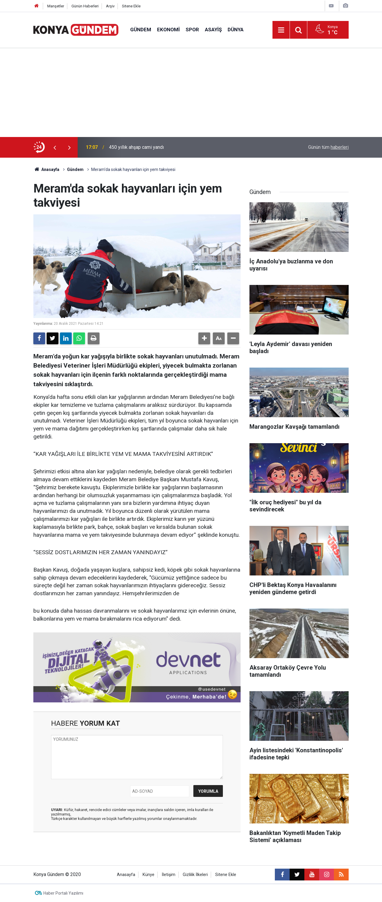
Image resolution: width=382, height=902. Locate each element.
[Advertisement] (191, 92)
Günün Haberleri (85, 6)
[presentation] (54, 147)
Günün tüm (328, 147)
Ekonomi (168, 29)
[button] (204, 338)
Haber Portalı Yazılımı (63, 893)
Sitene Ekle (131, 6)
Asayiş (213, 29)
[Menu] (281, 30)
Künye (148, 874)
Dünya (236, 29)
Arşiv (110, 6)
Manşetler (55, 6)
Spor (192, 29)
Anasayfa (46, 169)
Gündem (140, 29)
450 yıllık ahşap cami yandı (136, 147)
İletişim (168, 874)
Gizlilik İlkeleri (195, 874)
